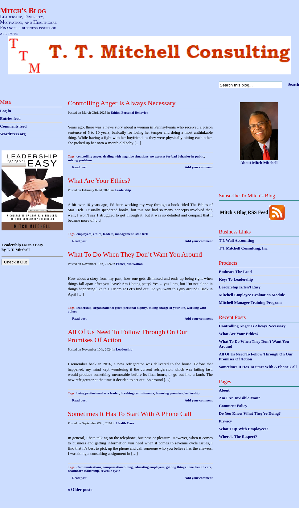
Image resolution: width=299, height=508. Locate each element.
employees (83, 234)
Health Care (125, 423)
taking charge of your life (167, 307)
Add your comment (199, 167)
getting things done (180, 467)
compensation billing (118, 467)
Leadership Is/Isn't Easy (239, 287)
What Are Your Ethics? (99, 180)
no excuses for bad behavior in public (177, 156)
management (124, 234)
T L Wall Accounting (236, 240)
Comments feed (13, 126)
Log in (5, 110)
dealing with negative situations (126, 156)
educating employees (150, 467)
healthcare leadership (83, 470)
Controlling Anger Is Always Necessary (122, 103)
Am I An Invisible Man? (239, 398)
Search (293, 84)
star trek (141, 234)
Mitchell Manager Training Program (250, 302)
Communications (88, 467)
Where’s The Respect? (238, 436)
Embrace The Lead (235, 271)
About (224, 390)
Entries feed (10, 118)
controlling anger (88, 156)
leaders (108, 234)
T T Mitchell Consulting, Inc (243, 248)
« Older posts (80, 489)
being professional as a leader (97, 393)
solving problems (80, 160)
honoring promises (169, 393)
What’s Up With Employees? (243, 428)
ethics (97, 234)
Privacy (225, 421)
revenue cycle (110, 470)
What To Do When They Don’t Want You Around (135, 254)
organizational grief (107, 307)
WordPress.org (13, 134)
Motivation (135, 264)
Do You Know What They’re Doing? (250, 413)
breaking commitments (137, 393)
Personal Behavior (134, 112)
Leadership (123, 190)
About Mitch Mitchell (259, 162)
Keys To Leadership (236, 279)
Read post (79, 167)
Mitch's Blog (23, 10)
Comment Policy (233, 405)
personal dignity (135, 307)
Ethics (115, 112)
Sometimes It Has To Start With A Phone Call (129, 414)
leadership (84, 307)
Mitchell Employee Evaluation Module (252, 294)
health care (203, 467)
